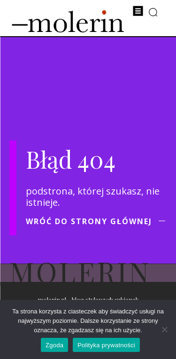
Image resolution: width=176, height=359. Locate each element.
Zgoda (54, 345)
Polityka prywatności (106, 345)
